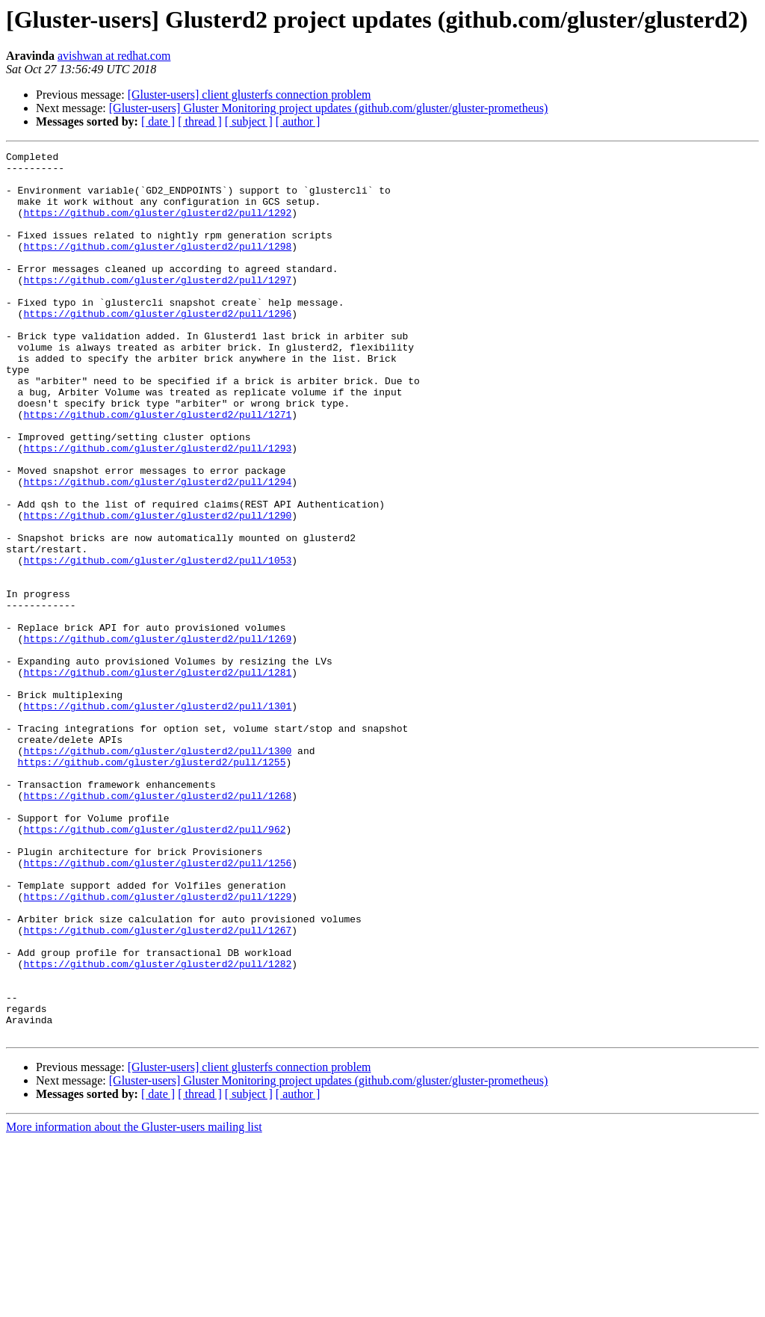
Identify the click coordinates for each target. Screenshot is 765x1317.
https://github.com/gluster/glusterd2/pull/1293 (157, 508)
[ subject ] (249, 121)
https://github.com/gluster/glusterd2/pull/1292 (157, 225)
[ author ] (298, 121)
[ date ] (158, 121)
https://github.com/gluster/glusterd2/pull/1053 (157, 643)
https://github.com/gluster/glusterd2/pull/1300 (157, 871)
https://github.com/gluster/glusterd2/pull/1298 (157, 266)
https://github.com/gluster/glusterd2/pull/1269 (157, 737)
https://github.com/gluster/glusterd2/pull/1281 (157, 777)
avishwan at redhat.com (114, 55)
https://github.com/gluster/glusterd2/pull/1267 (157, 1087)
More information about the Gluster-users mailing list (134, 1304)
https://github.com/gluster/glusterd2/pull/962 (154, 965)
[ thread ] (200, 121)
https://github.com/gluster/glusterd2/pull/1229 (157, 1046)
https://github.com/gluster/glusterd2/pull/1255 (152, 885)
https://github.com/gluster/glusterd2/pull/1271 (157, 468)
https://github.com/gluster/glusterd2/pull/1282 (157, 1127)
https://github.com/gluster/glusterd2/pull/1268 (157, 925)
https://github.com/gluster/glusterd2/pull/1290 (157, 589)
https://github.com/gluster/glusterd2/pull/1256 (157, 1006)
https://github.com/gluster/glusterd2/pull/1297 (157, 306)
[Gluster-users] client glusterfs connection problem (249, 94)
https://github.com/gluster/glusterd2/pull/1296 (157, 347)
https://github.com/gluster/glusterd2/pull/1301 (157, 817)
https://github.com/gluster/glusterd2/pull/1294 (157, 548)
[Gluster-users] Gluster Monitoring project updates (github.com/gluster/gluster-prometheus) (328, 108)
